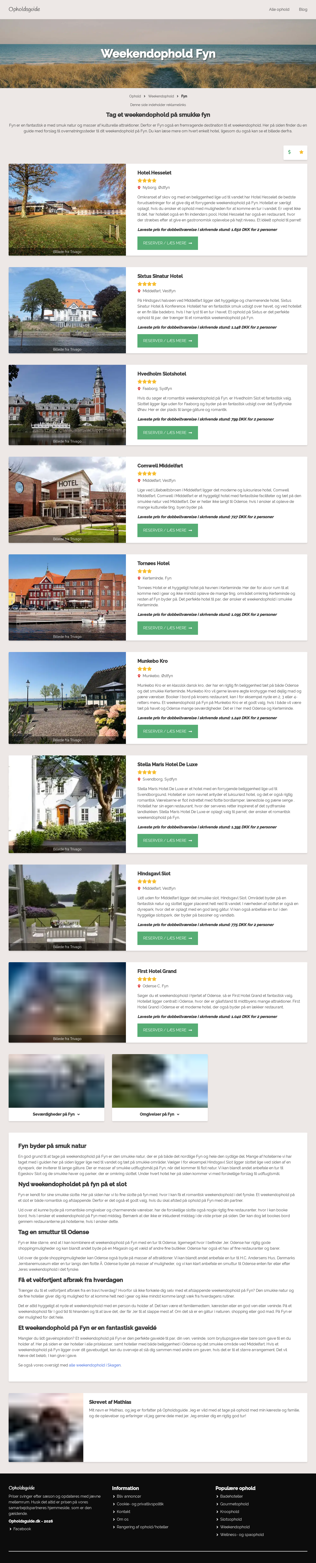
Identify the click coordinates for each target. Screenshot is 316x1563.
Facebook (22, 1529)
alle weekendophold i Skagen (95, 1365)
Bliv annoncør (129, 1496)
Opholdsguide (24, 9)
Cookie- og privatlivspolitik (140, 1504)
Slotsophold (231, 1519)
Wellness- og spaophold (242, 1534)
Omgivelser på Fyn (160, 1114)
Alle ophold (279, 9)
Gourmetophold (234, 1504)
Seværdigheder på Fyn (56, 1114)
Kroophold (229, 1511)
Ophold (135, 96)
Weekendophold (161, 96)
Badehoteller (231, 1496)
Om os (123, 1519)
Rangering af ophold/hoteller (143, 1527)
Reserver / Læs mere (167, 243)
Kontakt (123, 1511)
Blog (303, 9)
